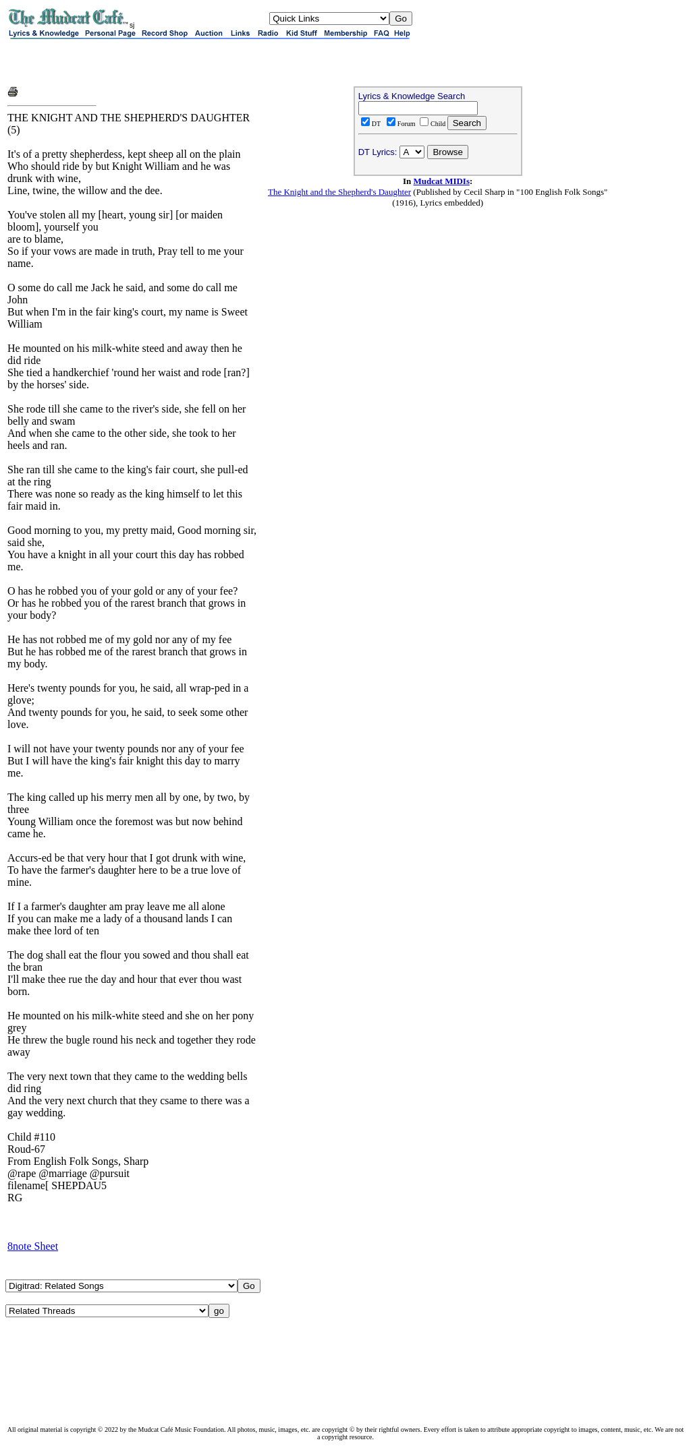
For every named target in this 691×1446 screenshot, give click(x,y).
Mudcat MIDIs (442, 181)
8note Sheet (32, 1246)
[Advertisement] (165, 62)
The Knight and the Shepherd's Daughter (339, 192)
